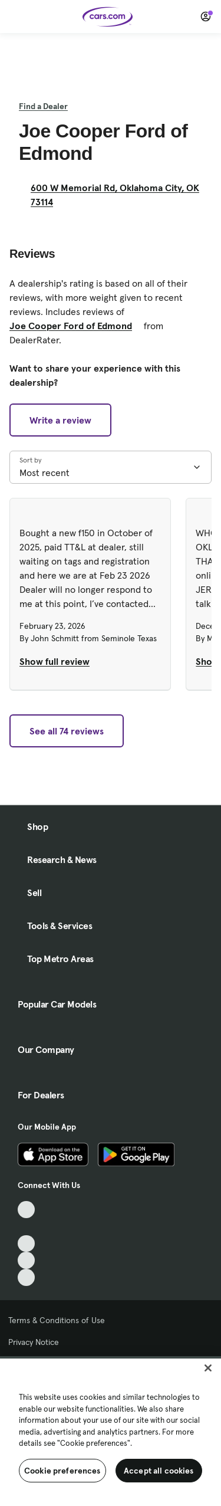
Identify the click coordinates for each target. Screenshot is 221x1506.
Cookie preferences (62, 1470)
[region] (110, 1431)
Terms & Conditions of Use (56, 1320)
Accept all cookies (159, 1470)
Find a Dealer (43, 106)
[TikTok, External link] (26, 1209)
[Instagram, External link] (26, 1260)
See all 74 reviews (66, 731)
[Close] (208, 1368)
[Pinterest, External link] (26, 1277)
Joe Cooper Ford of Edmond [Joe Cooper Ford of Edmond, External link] (75, 326)
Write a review (60, 420)
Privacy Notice (33, 1342)
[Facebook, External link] (26, 1226)
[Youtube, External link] (26, 1243)
